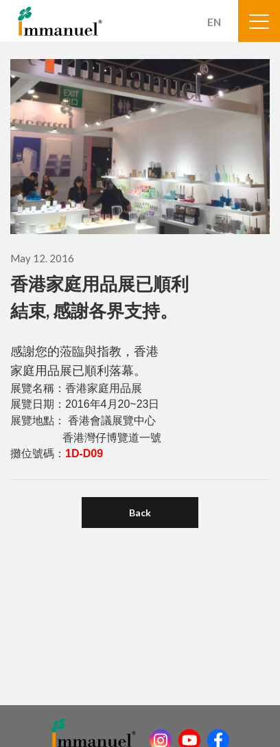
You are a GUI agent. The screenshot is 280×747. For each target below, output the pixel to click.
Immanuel (60, 21)
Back (140, 512)
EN (214, 22)
